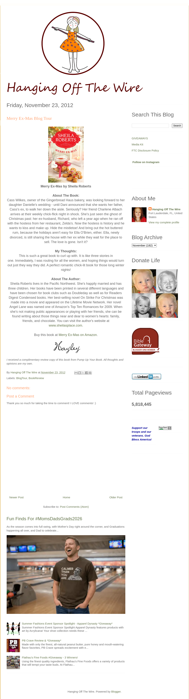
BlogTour (21, 378)
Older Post (116, 497)
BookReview (36, 378)
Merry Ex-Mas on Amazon (78, 335)
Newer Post (16, 497)
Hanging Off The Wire (166, 209)
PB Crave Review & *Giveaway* (41, 640)
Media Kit (137, 144)
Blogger (116, 691)
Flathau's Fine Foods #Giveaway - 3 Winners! (50, 657)
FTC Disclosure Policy (145, 150)
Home (66, 497)
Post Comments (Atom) (74, 506)
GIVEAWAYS (140, 138)
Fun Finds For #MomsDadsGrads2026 (44, 518)
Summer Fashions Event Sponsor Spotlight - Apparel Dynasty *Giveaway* (67, 623)
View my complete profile (164, 222)
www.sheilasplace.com (65, 325)
